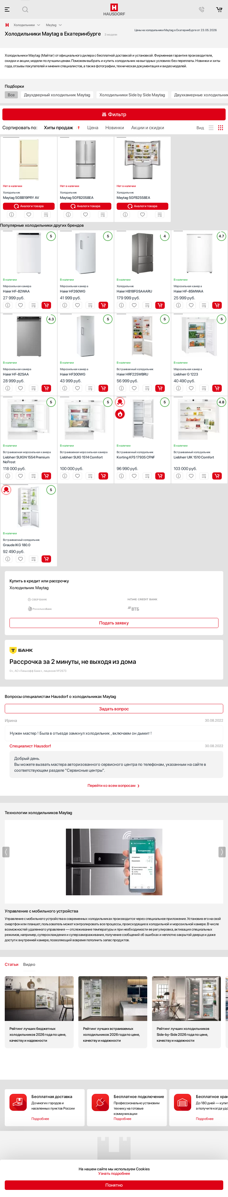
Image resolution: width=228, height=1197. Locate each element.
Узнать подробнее (114, 1173)
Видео (29, 964)
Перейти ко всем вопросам (111, 785)
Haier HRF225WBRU (142, 371)
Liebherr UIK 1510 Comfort (199, 454)
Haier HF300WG (86, 371)
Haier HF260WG (86, 288)
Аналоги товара (32, 206)
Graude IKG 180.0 (29, 542)
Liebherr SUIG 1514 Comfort (86, 454)
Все (11, 94)
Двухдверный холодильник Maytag (57, 94)
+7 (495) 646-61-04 (24, 1157)
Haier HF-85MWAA (199, 288)
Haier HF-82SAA (29, 371)
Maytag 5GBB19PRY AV (29, 194)
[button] (11, 137)
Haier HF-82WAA (29, 288)
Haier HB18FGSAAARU (142, 288)
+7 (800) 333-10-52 (93, 1157)
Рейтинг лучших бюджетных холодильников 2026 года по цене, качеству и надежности (39, 1012)
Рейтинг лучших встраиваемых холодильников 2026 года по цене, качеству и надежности (112, 1012)
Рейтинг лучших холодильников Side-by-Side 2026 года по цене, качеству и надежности (186, 1012)
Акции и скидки (169, 1158)
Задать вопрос (114, 709)
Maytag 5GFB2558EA (142, 194)
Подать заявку (114, 623)
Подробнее (40, 1113)
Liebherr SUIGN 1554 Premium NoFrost (29, 456)
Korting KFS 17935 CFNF (142, 454)
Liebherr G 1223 (199, 371)
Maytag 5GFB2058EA (86, 194)
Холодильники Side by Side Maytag (132, 94)
